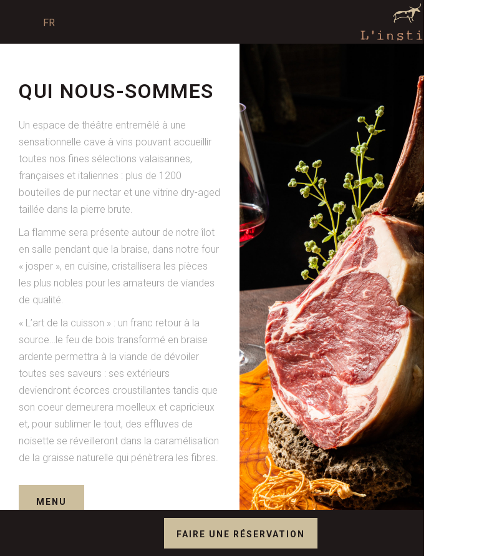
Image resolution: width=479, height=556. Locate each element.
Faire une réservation (241, 534)
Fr (49, 23)
